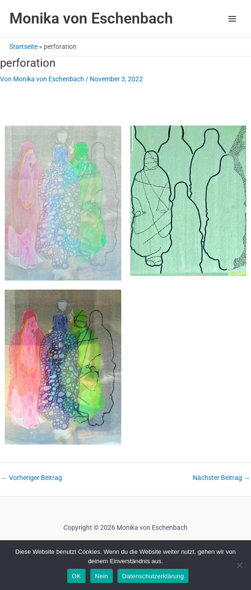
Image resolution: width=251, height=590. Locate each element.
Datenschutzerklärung (153, 576)
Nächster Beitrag (221, 478)
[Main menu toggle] (232, 18)
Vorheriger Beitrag (31, 478)
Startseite (23, 46)
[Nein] (239, 565)
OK (76, 576)
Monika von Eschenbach (91, 18)
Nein (101, 576)
